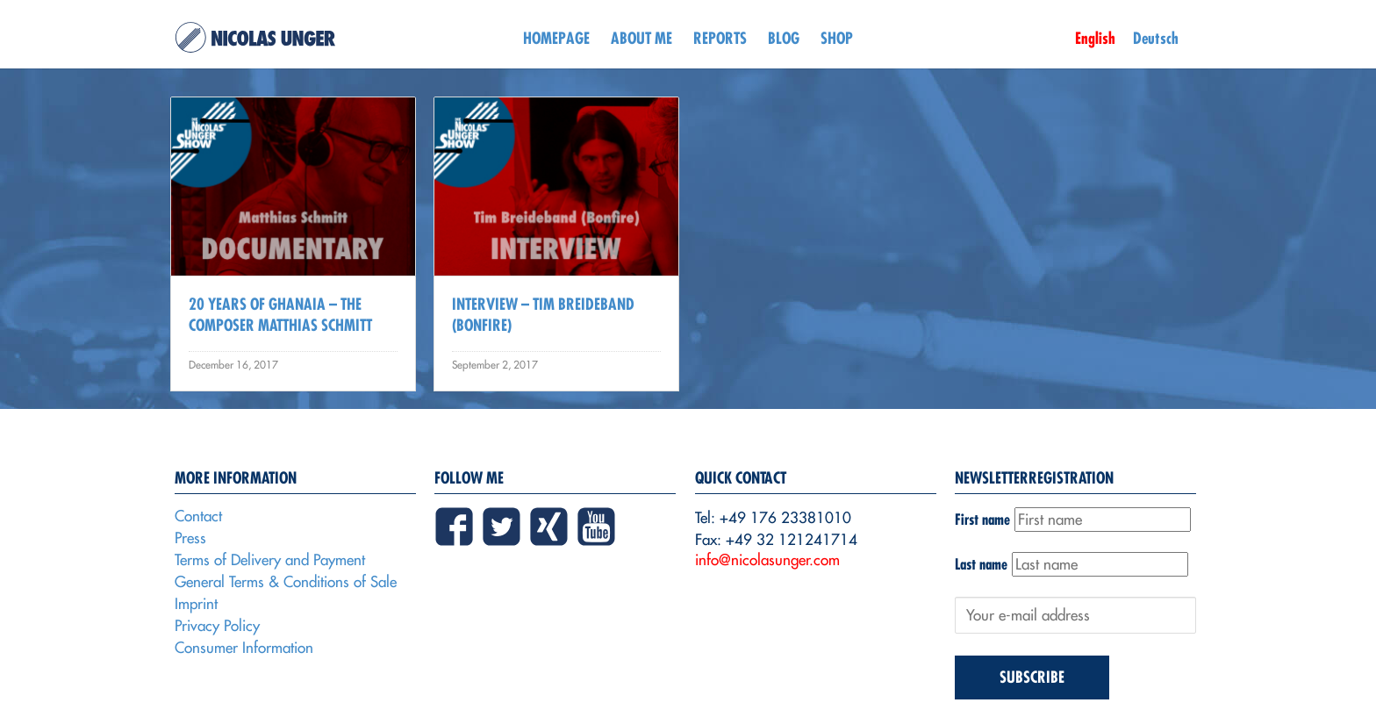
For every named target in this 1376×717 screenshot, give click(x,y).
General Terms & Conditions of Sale (286, 582)
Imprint (196, 604)
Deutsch (1156, 39)
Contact (198, 516)
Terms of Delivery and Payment (270, 560)
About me (641, 38)
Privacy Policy (217, 626)
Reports (720, 38)
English (1095, 39)
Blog (783, 38)
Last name (981, 564)
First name (982, 519)
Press (190, 538)
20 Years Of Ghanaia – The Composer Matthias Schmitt (280, 314)
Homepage (556, 38)
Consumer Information (244, 647)
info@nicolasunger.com (767, 560)
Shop (837, 38)
